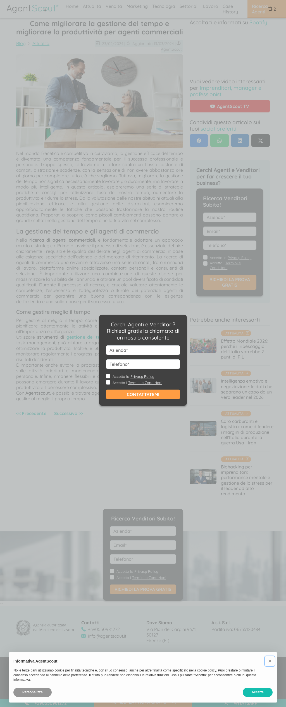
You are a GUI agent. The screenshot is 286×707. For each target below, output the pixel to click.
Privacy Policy (142, 376)
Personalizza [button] (32, 692)
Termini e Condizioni (145, 382)
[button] (269, 661)
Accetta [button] (258, 692)
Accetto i (137, 382)
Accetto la (133, 376)
